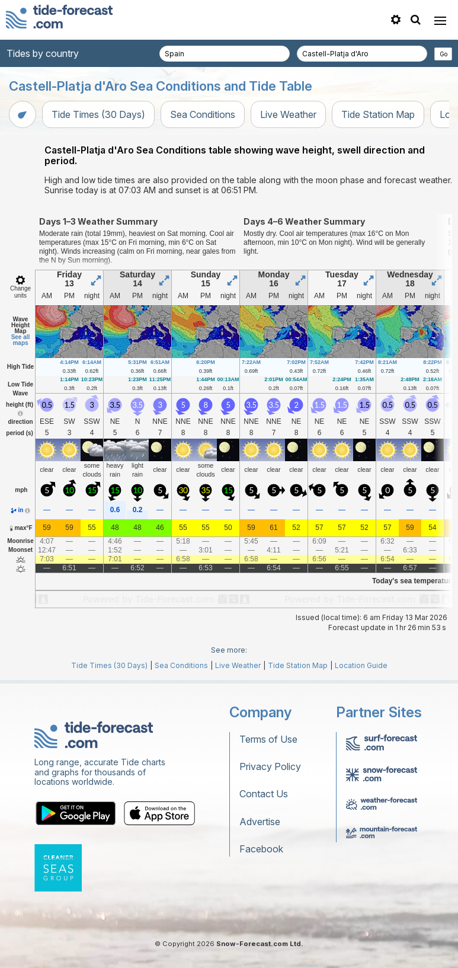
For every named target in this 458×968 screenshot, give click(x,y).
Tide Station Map (378, 114)
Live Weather (288, 114)
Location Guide (361, 665)
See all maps (20, 340)
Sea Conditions (202, 114)
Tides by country (43, 53)
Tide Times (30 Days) (98, 114)
